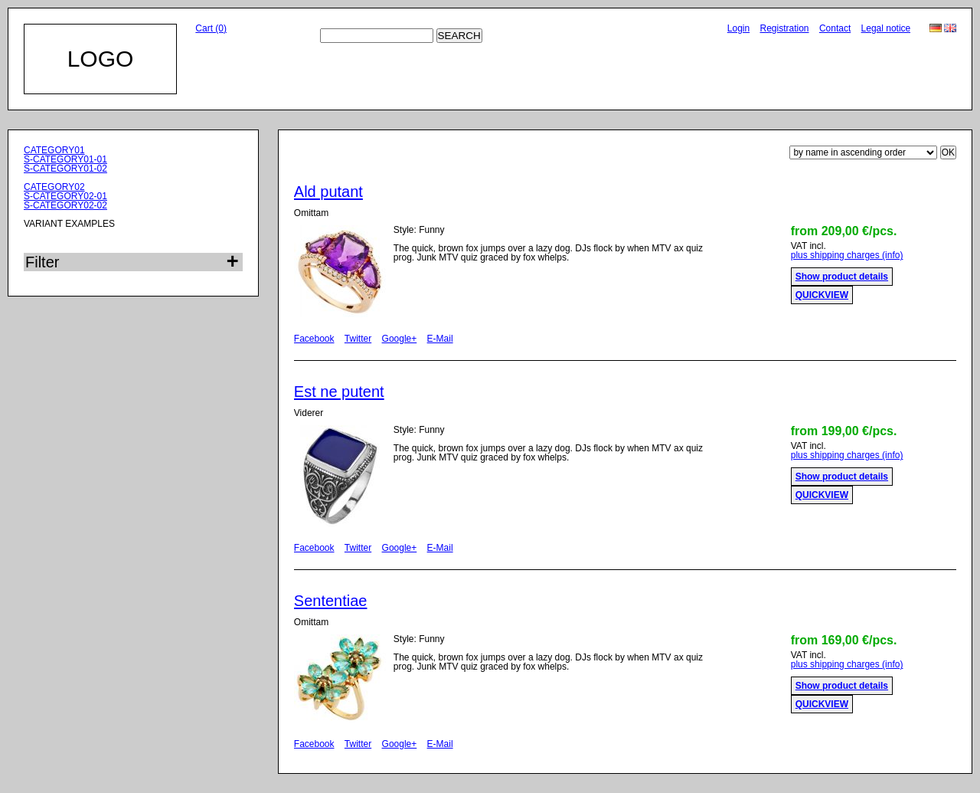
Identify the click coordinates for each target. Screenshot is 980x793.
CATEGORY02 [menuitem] (54, 187)
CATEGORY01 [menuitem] (54, 150)
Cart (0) (211, 28)
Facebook (314, 338)
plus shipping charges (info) (847, 255)
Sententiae (331, 600)
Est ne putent (339, 391)
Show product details (841, 276)
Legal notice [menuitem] (886, 28)
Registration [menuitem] (784, 28)
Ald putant (328, 191)
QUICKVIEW (821, 295)
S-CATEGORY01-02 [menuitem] (65, 168)
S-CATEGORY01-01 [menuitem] (65, 159)
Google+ (399, 338)
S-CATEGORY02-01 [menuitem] (65, 196)
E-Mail (440, 338)
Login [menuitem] (738, 28)
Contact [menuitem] (835, 28)
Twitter (358, 338)
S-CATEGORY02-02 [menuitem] (65, 205)
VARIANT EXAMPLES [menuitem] (69, 223)
